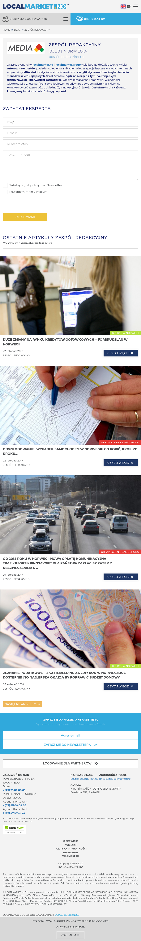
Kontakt (71, 844)
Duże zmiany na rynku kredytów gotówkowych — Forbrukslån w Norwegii (65, 341)
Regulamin (70, 852)
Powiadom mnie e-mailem (25, 192)
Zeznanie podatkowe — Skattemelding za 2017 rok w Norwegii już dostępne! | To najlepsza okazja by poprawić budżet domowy (64, 675)
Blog (17, 29)
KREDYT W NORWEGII (125, 332)
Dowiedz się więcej (70, 926)
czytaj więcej (120, 353)
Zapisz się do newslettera (70, 744)
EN (126, 6)
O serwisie (70, 840)
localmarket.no (42, 64)
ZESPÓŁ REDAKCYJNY (37, 29)
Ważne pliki (70, 856)
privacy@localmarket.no (115, 778)
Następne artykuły (23, 704)
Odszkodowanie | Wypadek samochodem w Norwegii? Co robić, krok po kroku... (70, 451)
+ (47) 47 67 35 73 (14, 813)
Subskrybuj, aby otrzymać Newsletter (32, 185)
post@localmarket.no (66, 57)
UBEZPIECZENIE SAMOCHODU (120, 442)
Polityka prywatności (71, 848)
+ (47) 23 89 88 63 (14, 790)
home (6, 29)
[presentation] (32, 203)
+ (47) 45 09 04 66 (14, 805)
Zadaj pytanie (25, 217)
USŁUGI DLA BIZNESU (67, 914)
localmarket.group (68, 64)
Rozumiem (70, 935)
